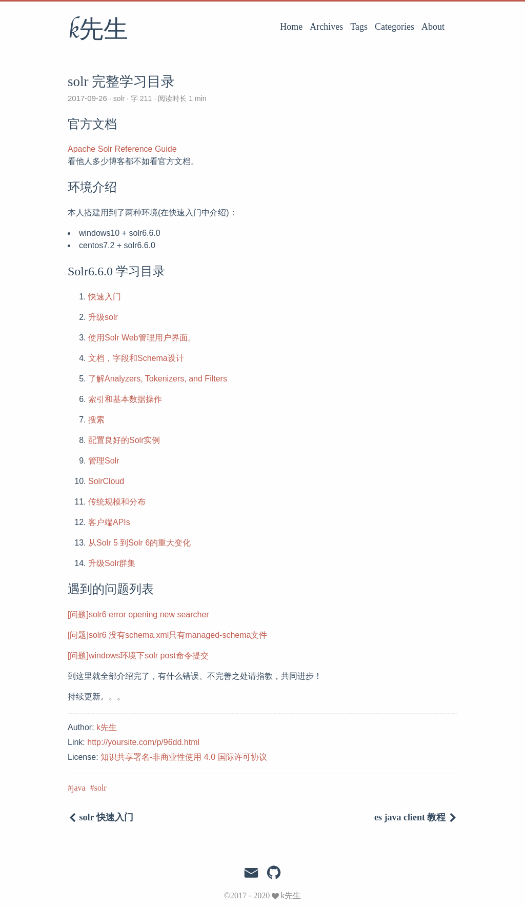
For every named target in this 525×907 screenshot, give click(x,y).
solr (119, 98)
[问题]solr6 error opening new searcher (138, 614)
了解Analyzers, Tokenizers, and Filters (157, 378)
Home (291, 27)
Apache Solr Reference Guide (122, 149)
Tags (359, 27)
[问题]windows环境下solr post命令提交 (138, 655)
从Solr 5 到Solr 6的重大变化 (139, 542)
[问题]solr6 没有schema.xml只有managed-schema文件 (167, 635)
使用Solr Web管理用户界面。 (142, 337)
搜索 (96, 419)
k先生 (98, 30)
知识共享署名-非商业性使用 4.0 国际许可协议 (183, 757)
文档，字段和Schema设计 (136, 358)
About (433, 27)
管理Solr (103, 460)
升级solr (103, 317)
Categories (394, 27)
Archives (326, 27)
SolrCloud (106, 481)
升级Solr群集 (111, 563)
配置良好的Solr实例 (124, 440)
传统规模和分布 (117, 501)
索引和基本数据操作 (125, 399)
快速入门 (104, 296)
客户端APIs (109, 522)
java (79, 787)
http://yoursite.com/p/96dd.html (143, 742)
